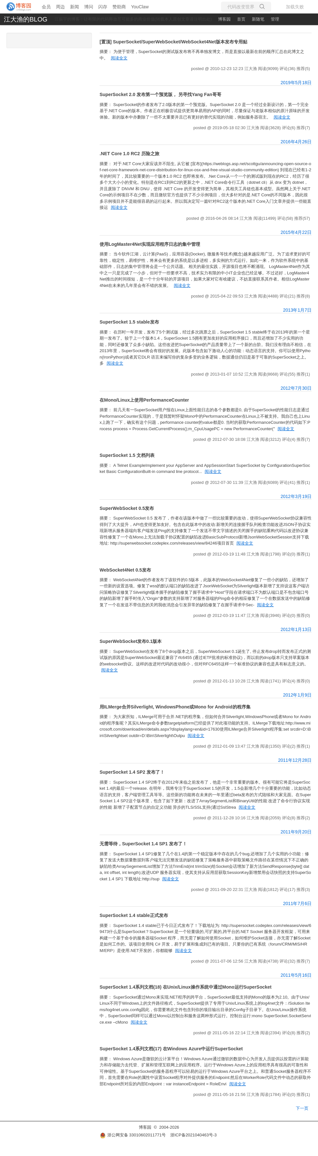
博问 (88, 6)
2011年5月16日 (296, 975)
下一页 (302, 1108)
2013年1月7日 (297, 310)
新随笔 (258, 19)
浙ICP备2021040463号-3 (193, 1135)
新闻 (74, 6)
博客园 (224, 19)
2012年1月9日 (297, 695)
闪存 (102, 6)
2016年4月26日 (296, 141)
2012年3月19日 (296, 496)
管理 (275, 19)
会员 (46, 6)
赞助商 (119, 6)
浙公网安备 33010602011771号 (133, 1135)
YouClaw (140, 6)
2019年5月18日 (296, 82)
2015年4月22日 (296, 232)
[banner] (19, 6)
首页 (241, 19)
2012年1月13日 (296, 629)
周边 (60, 6)
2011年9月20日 (296, 831)
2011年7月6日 (297, 903)
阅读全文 (119, 58)
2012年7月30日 (296, 388)
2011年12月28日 (295, 760)
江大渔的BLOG (26, 19)
